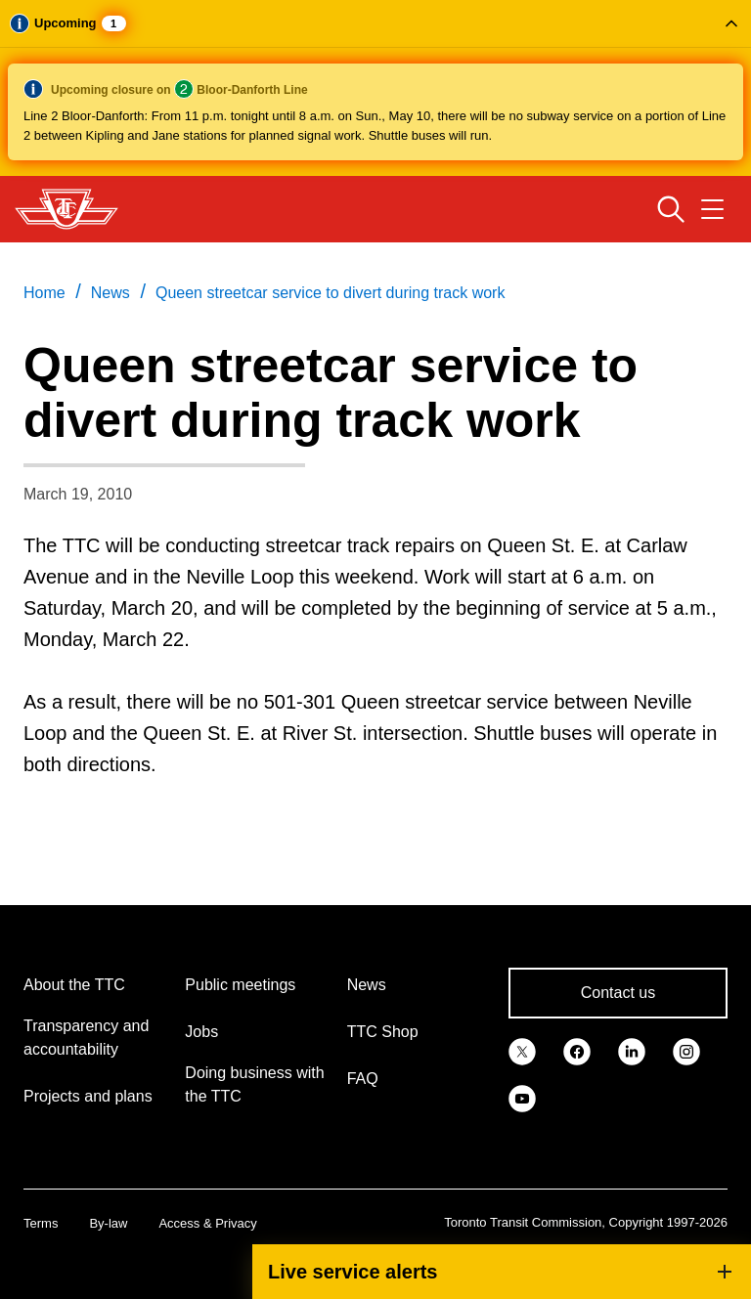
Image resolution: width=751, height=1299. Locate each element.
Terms (40, 1223)
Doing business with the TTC (254, 1084)
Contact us (618, 992)
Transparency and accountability (86, 1038)
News (366, 984)
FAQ (362, 1078)
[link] (522, 1049)
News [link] (110, 292)
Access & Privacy (207, 1223)
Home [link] (44, 292)
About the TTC (74, 984)
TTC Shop (383, 1031)
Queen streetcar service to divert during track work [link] (330, 292)
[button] (375, 88)
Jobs (201, 1031)
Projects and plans (88, 1096)
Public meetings (240, 984)
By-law (108, 1223)
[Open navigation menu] (712, 209)
